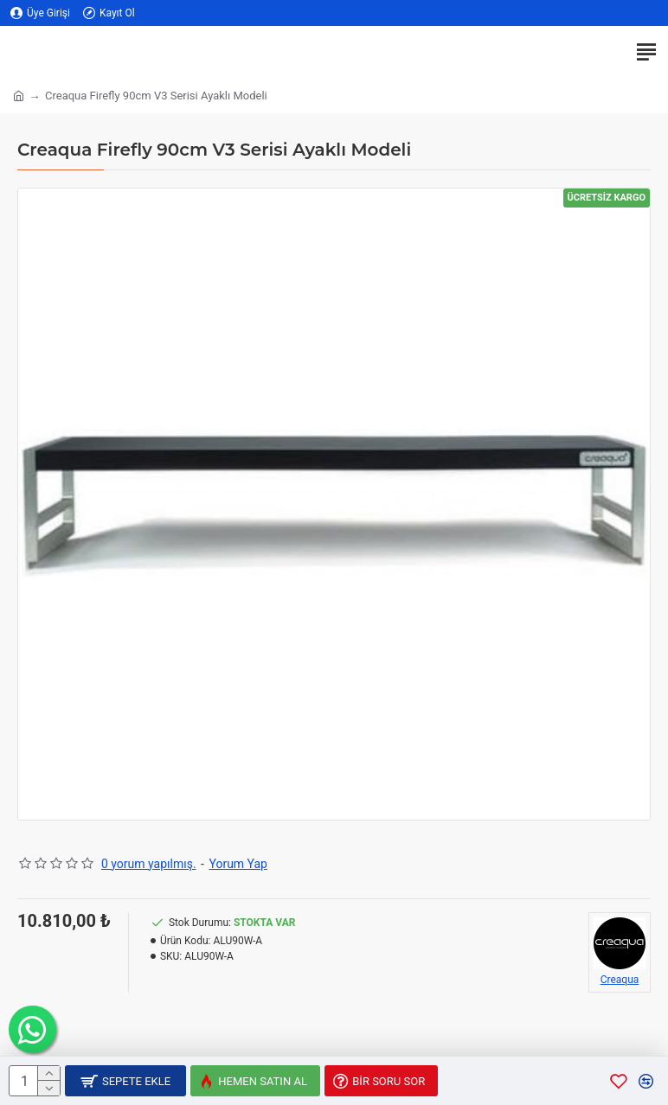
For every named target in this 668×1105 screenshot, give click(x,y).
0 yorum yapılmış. (148, 864)
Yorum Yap (238, 864)
